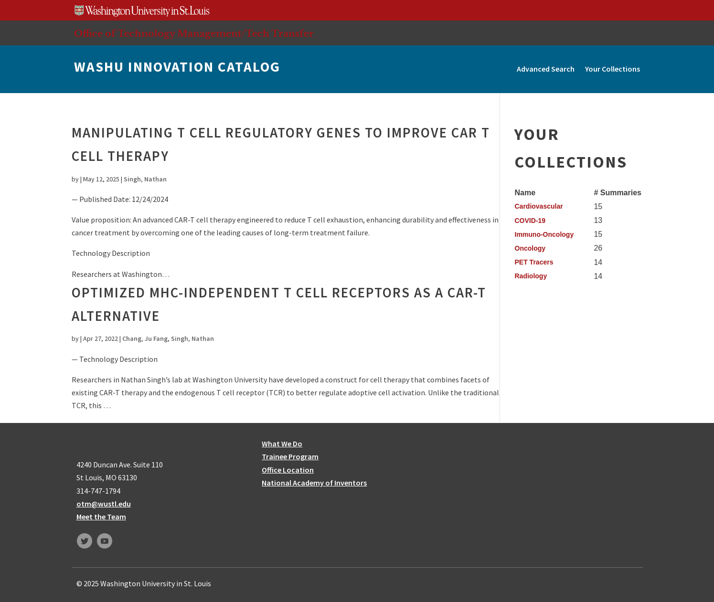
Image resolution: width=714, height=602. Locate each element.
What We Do (282, 443)
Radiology (531, 276)
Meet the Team (101, 516)
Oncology (530, 248)
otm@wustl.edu (103, 503)
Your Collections (612, 69)
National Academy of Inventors (314, 482)
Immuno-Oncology (544, 234)
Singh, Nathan (145, 179)
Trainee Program (290, 456)
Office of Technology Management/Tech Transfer (194, 33)
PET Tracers (534, 262)
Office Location (288, 470)
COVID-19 (530, 220)
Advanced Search (546, 69)
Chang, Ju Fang (145, 338)
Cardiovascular (539, 206)
